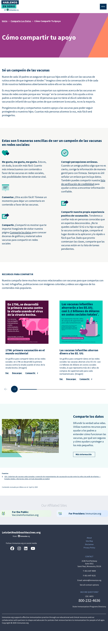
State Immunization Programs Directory (89, 606)
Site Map (89, 541)
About (89, 538)
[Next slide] (14, 389)
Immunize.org (85, 513)
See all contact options (89, 585)
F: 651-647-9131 (89, 575)
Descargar (17, 373)
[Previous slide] (5, 389)
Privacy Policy (89, 547)
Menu (103, 6)
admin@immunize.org (92, 580)
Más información (82, 454)
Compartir (30, 373)
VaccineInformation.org (25, 513)
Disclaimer (89, 544)
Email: (80, 580)
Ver (7, 373)
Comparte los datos (20, 232)
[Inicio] (10, 4)
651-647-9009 (90, 571)
